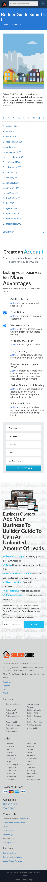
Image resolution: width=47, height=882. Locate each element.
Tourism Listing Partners (13, 857)
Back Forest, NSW (12, 167)
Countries (7, 682)
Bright (9, 761)
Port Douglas (12, 764)
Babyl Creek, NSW (12, 151)
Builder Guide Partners (12, 861)
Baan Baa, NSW (10, 126)
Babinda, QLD (10, 146)
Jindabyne (11, 758)
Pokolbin (10, 779)
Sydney (10, 743)
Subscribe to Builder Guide (14, 823)
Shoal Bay (31, 767)
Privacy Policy (9, 842)
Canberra (30, 752)
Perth (9, 749)
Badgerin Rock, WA (12, 223)
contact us (24, 818)
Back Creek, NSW (11, 162)
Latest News (8, 830)
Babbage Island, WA (12, 141)
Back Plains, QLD (11, 172)
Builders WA (11, 710)
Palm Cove (31, 776)
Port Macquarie (33, 779)
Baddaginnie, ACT (12, 198)
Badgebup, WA (10, 208)
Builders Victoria (34, 710)
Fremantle (11, 773)
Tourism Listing (12, 704)
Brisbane (10, 746)
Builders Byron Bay (35, 722)
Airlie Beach (32, 773)
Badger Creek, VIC (12, 213)
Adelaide (30, 746)
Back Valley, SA (10, 177)
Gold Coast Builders (35, 725)
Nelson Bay (11, 755)
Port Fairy (31, 770)
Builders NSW (11, 713)
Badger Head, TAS (12, 218)
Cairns (29, 761)
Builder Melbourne (13, 725)
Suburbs (14, 24)
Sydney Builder (12, 728)
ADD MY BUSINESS (11, 804)
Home (5, 24)
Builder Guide (11, 731)
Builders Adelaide (13, 716)
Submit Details (23, 468)
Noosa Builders (33, 728)
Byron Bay (31, 755)
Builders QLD (32, 713)
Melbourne (31, 743)
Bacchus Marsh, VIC (13, 157)
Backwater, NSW (11, 187)
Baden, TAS (8, 203)
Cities (5, 689)
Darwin (30, 749)
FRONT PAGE (9, 808)
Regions (6, 686)
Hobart (10, 752)
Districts (6, 693)
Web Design (8, 834)
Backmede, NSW (11, 182)
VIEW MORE (8, 232)
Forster (30, 764)
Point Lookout (13, 770)
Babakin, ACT (9, 136)
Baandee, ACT (10, 131)
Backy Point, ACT (11, 193)
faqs (12, 838)
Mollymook (11, 776)
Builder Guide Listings (23, 879)
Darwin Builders (12, 722)
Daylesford (11, 767)
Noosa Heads (32, 758)
